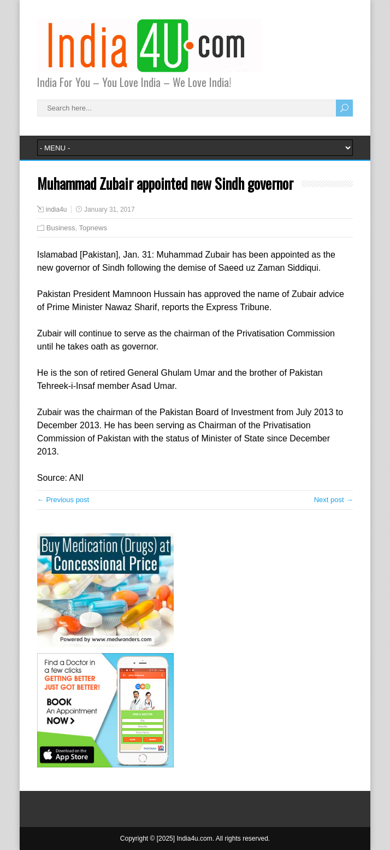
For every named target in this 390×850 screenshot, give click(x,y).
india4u (56, 209)
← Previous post (63, 500)
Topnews (93, 228)
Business (60, 228)
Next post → (333, 500)
